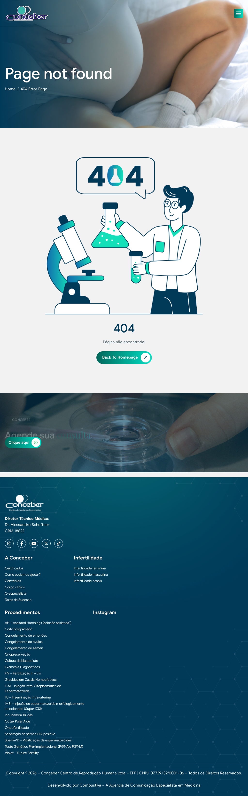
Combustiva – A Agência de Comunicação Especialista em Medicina (140, 785)
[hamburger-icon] (238, 13)
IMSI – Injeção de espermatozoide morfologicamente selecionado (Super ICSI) (44, 706)
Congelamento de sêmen (24, 648)
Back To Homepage (126, 357)
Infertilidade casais (88, 581)
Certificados (14, 568)
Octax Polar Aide (17, 721)
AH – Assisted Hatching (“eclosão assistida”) (38, 623)
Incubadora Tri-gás (19, 715)
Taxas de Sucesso (18, 600)
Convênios (13, 581)
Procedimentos (22, 612)
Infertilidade (88, 558)
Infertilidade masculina (91, 574)
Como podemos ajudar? (23, 574)
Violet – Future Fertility (22, 753)
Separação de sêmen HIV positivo (30, 734)
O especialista (15, 593)
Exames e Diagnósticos (22, 667)
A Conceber (18, 558)
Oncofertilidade (17, 727)
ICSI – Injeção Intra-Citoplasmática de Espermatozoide (33, 688)
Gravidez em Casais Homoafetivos (31, 679)
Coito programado (18, 629)
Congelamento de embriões (26, 635)
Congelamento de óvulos (24, 642)
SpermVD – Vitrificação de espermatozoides (38, 740)
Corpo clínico (15, 587)
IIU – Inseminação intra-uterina (28, 697)
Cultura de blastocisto (21, 660)
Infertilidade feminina (90, 568)
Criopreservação (17, 654)
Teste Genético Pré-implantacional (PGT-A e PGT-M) (44, 746)
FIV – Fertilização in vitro (23, 673)
